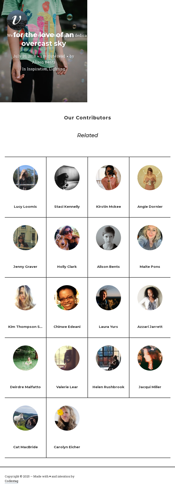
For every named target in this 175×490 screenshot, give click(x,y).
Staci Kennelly (67, 206)
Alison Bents (43, 62)
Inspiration (37, 68)
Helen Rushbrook (108, 387)
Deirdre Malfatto (25, 387)
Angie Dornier (150, 206)
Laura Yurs (108, 326)
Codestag (11, 481)
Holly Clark (67, 266)
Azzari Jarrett (149, 326)
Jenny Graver (25, 266)
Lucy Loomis (25, 206)
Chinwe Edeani (67, 326)
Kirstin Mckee (108, 206)
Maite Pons (150, 266)
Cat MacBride (25, 447)
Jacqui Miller (150, 387)
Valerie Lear (67, 387)
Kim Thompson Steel (27, 326)
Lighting (57, 68)
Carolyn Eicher (67, 447)
